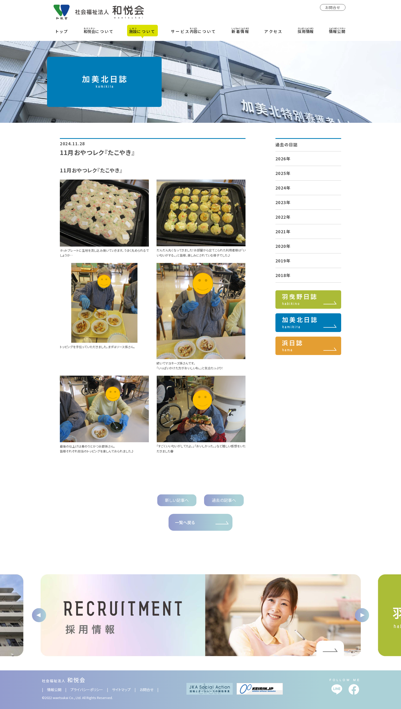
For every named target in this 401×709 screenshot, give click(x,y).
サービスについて (193, 30)
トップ (62, 31)
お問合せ (332, 7)
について (99, 30)
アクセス (273, 31)
